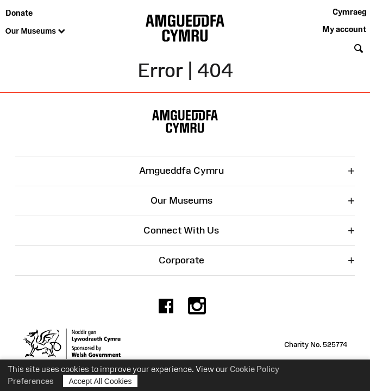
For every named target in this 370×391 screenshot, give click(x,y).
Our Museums (35, 31)
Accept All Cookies (100, 381)
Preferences (31, 381)
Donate (19, 12)
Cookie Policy (254, 369)
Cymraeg (349, 11)
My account (344, 29)
